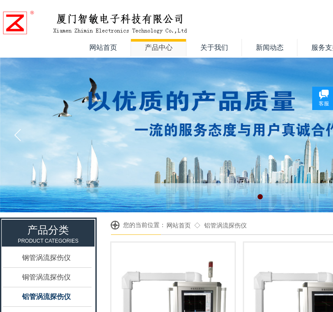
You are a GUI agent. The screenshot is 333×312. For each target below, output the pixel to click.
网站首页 (178, 225)
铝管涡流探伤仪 (225, 225)
